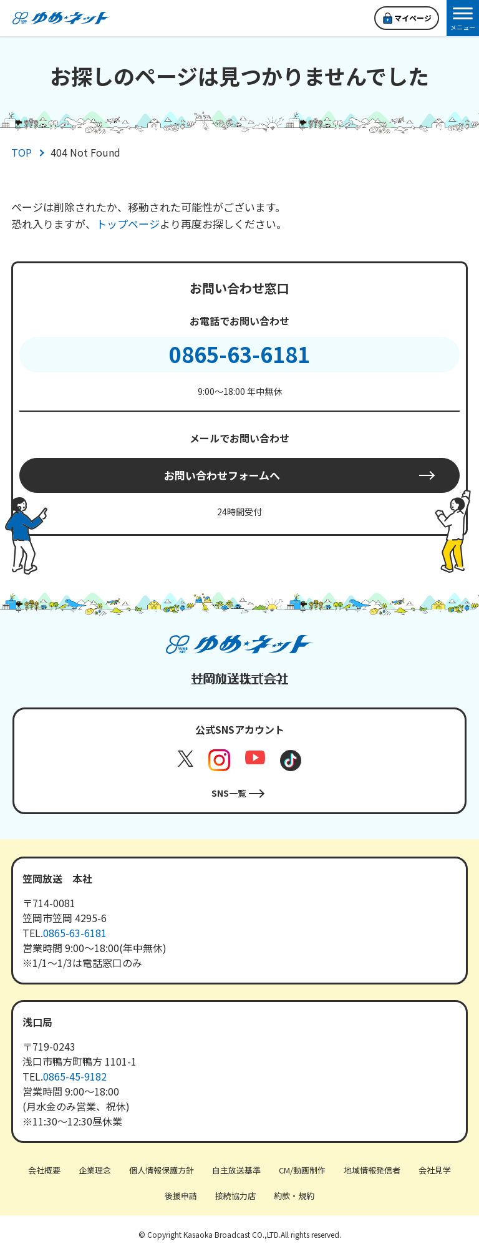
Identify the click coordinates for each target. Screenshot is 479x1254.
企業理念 (95, 1170)
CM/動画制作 (302, 1170)
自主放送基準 (236, 1170)
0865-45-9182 (75, 1076)
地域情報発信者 (372, 1170)
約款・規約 (294, 1196)
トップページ (128, 223)
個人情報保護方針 (161, 1170)
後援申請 (181, 1196)
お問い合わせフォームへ (222, 475)
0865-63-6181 (239, 354)
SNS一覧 (228, 793)
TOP (21, 152)
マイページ (413, 17)
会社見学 (435, 1170)
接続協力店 (235, 1196)
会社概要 (44, 1170)
